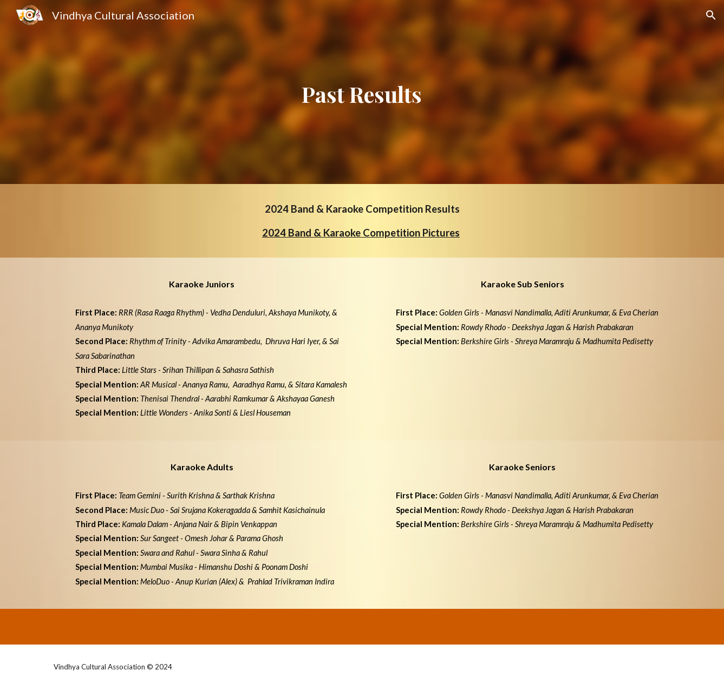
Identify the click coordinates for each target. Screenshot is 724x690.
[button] (711, 15)
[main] (362, 92)
